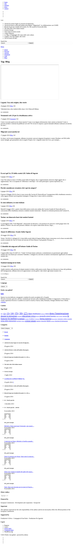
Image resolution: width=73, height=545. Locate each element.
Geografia (42, 316)
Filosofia (37, 316)
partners (6, 5)
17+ (26, 313)
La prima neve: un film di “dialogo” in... (14, 378)
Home (6, 50)
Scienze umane (30, 321)
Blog (5, 58)
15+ (17, 313)
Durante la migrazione (9, 316)
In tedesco (32, 319)
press (5, 7)
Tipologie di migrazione (61, 321)
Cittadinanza (36, 314)
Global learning (51, 316)
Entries (7, 528)
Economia (19, 316)
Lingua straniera (54, 318)
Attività (6, 53)
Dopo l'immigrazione (59, 313)
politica (65, 319)
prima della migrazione (8, 321)
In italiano (21, 319)
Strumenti (7, 54)
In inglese (12, 318)
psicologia (18, 321)
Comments (7, 339)
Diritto (47, 314)
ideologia (65, 316)
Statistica (38, 321)
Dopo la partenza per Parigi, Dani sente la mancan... (19, 456)
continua (3, 302)
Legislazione (37, 318)
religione (23, 321)
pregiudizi (70, 319)
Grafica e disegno (59, 316)
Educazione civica (29, 316)
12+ (4, 314)
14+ (13, 313)
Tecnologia (53, 321)
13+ (8, 313)
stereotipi (43, 321)
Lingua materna (45, 319)
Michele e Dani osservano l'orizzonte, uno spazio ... (19, 426)
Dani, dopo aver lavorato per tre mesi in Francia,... (18, 487)
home (6, 2)
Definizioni (43, 313)
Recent (6, 332)
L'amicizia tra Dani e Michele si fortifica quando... (19, 441)
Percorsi (6, 51)
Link (5, 56)
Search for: (4, 41)
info (5, 4)
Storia (48, 321)
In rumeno (27, 318)
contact (6, 8)
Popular (6, 335)
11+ (2, 313)
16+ (21, 313)
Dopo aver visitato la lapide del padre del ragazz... (18, 472)
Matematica (60, 319)
